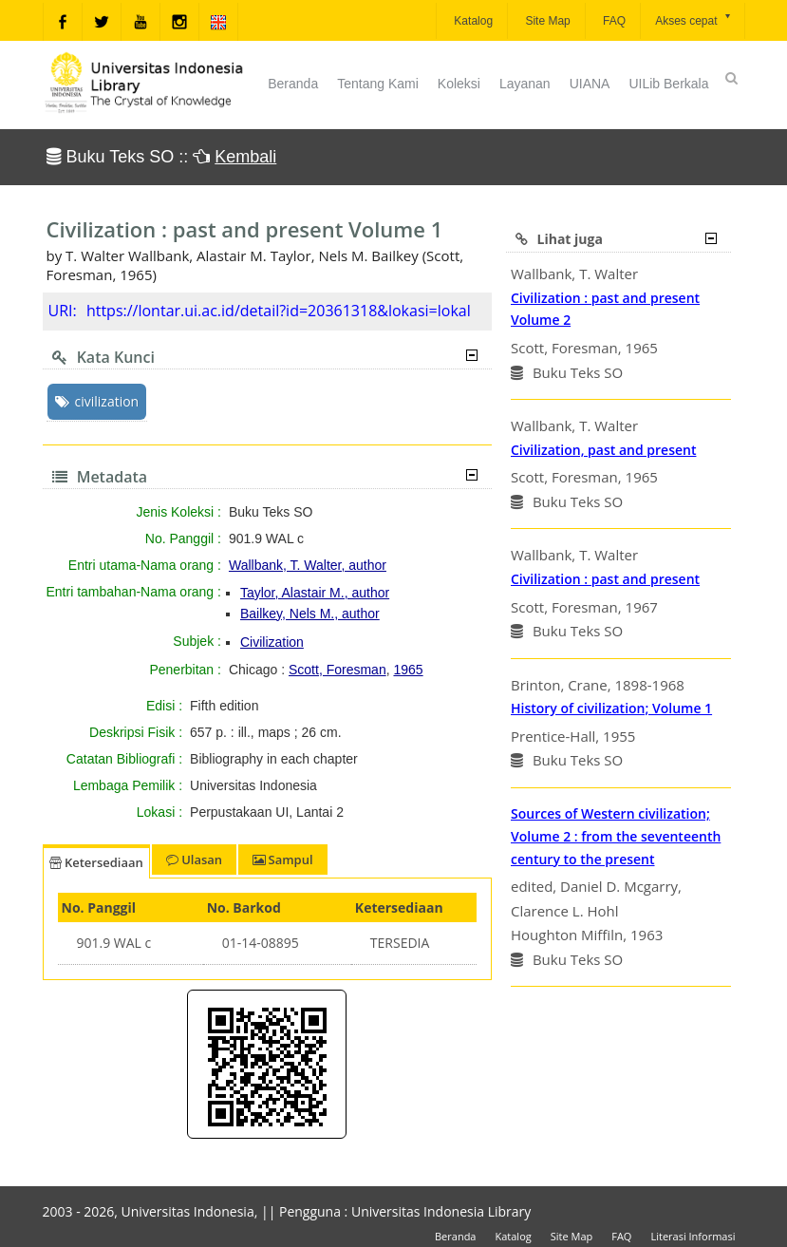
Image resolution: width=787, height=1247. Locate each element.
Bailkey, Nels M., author (310, 613)
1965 (407, 669)
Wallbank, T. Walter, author (307, 565)
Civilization (272, 642)
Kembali (245, 156)
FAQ (613, 21)
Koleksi (459, 83)
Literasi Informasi (692, 1236)
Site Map (546, 21)
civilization (97, 401)
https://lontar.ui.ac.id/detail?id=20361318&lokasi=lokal (278, 310)
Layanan (525, 83)
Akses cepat (693, 19)
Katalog (472, 21)
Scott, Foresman (337, 669)
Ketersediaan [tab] (96, 862)
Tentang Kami (378, 83)
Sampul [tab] (282, 859)
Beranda (293, 83)
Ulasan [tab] (194, 859)
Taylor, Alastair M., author (314, 592)
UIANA (590, 83)
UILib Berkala (668, 83)
